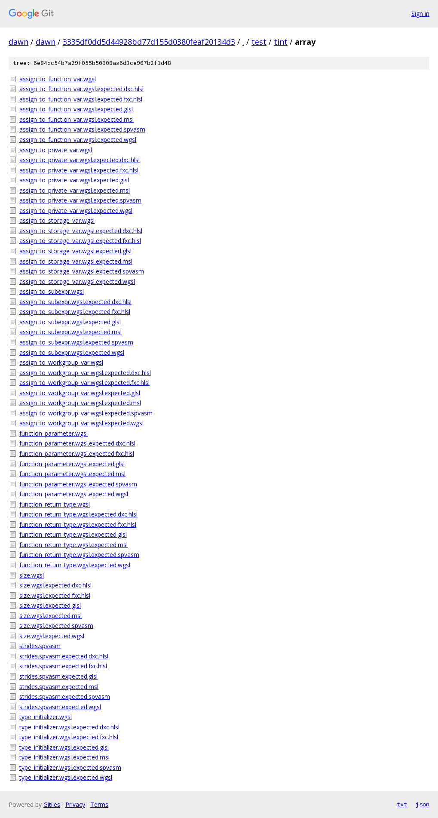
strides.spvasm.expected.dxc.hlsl (63, 656)
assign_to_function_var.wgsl (57, 79)
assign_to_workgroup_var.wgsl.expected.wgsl (81, 423)
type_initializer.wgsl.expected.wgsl (65, 777)
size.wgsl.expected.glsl (50, 605)
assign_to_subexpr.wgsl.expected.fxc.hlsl (74, 312)
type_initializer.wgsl (45, 717)
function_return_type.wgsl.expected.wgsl (74, 565)
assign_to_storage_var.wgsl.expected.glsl (75, 251)
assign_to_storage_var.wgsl (57, 220)
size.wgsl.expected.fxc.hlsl (54, 595)
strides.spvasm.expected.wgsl (60, 707)
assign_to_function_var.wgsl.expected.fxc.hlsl (80, 99)
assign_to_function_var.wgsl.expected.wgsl (77, 139)
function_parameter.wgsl (53, 433)
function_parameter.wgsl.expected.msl (72, 474)
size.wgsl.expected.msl (50, 616)
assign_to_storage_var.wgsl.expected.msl (75, 261)
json (422, 804)
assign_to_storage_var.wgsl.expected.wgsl (77, 281)
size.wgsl (31, 575)
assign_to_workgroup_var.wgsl (61, 362)
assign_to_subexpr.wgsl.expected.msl (70, 332)
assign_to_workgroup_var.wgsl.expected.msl (80, 403)
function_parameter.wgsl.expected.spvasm (78, 484)
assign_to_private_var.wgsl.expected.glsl (74, 180)
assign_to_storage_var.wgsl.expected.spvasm (81, 271)
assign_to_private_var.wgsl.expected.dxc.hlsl (79, 160)
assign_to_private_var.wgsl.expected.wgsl (75, 210)
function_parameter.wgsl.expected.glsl (72, 464)
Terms (99, 804)
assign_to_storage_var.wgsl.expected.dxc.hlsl (80, 231)
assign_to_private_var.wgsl (55, 150)
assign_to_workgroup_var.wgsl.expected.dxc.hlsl (85, 373)
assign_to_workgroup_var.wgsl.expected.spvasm (86, 413)
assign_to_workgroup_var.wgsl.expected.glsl (79, 393)
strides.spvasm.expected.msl (58, 687)
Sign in (420, 13)
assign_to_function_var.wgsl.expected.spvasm (82, 129)
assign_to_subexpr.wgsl (51, 291)
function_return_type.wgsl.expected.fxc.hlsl (77, 524)
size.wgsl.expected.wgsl (51, 636)
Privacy (75, 804)
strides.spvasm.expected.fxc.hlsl (63, 666)
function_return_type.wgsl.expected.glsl (73, 534)
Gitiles (51, 804)
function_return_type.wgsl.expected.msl (73, 545)
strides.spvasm (40, 646)
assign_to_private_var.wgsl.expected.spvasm (80, 200)
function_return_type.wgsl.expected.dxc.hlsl (78, 514)
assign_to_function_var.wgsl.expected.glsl (76, 109)
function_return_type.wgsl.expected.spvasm (79, 554)
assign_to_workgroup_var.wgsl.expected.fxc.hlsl (84, 382)
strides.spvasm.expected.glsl (58, 676)
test (258, 42)
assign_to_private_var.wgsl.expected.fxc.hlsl (78, 170)
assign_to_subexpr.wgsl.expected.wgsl (71, 352)
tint (281, 42)
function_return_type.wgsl (54, 504)
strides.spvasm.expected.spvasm (64, 696)
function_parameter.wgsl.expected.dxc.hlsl (77, 443)
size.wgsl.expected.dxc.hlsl (55, 585)
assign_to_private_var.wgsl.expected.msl (74, 190)
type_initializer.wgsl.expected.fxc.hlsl (68, 737)
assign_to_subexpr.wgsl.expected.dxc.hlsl (75, 302)
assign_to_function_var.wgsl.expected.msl (76, 119)
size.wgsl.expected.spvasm (56, 625)
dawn (18, 42)
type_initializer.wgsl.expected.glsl (64, 747)
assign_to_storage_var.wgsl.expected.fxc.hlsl (80, 241)
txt (402, 804)
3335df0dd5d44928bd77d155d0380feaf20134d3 (149, 42)
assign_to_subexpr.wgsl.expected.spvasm (76, 342)
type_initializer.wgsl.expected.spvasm (70, 767)
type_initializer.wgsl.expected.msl (64, 757)
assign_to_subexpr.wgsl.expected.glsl (70, 322)
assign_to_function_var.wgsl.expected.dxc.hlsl (81, 89)
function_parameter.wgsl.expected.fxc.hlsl (76, 453)
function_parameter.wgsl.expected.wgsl (73, 494)
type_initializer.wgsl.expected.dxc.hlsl (69, 727)
